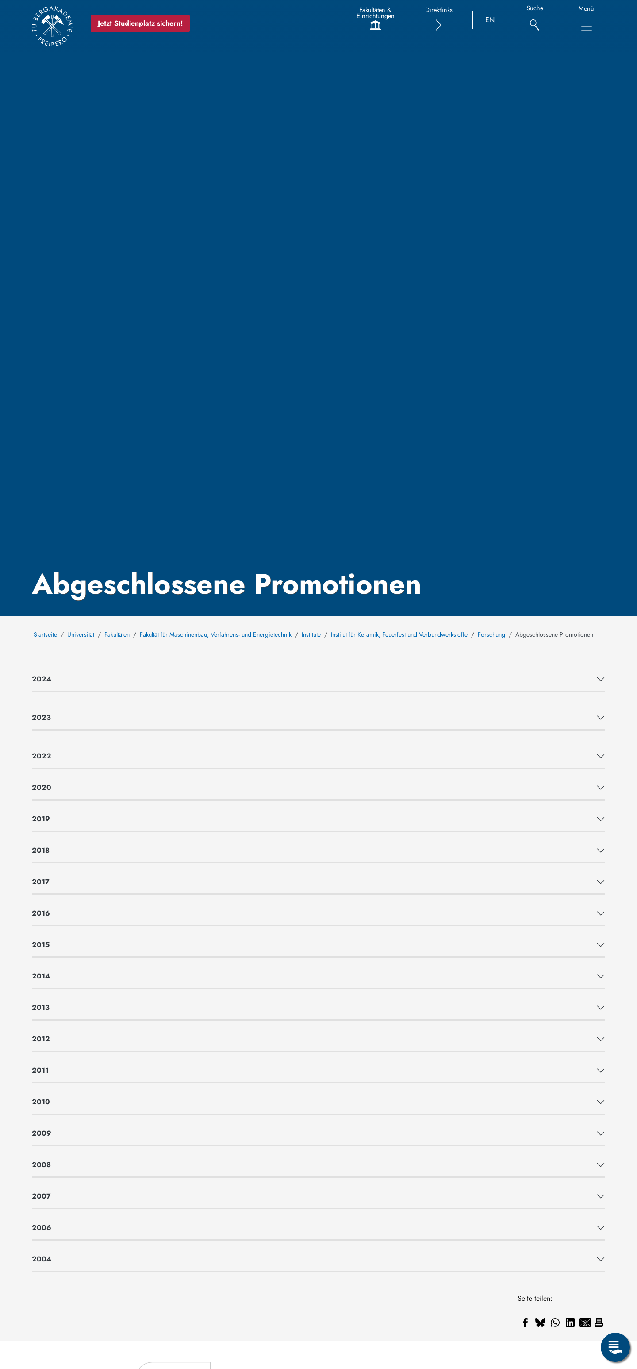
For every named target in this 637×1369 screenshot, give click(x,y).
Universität (80, 634)
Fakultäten (117, 634)
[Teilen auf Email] (585, 1322)
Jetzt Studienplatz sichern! (140, 23)
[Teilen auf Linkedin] (570, 1322)
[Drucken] (599, 1322)
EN (490, 20)
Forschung (491, 634)
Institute (311, 634)
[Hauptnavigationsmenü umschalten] (587, 26)
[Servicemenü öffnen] (615, 1347)
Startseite (45, 634)
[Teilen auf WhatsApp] (555, 1322)
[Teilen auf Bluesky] (540, 1322)
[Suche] (534, 20)
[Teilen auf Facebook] (525, 1322)
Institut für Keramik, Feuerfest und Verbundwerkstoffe (399, 634)
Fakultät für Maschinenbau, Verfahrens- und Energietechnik (216, 634)
